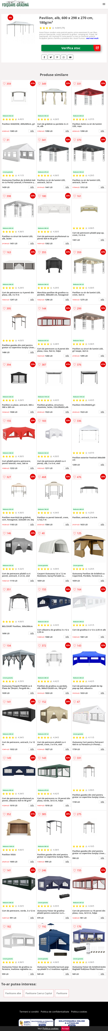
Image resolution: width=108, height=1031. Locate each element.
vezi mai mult (92, 38)
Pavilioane (62, 993)
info (32, 131)
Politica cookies (79, 1011)
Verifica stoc (81, 48)
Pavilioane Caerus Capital (39, 993)
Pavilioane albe (13, 993)
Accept (65, 1028)
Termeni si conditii (29, 1011)
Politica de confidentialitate (55, 1011)
